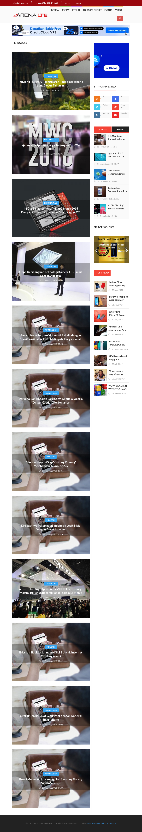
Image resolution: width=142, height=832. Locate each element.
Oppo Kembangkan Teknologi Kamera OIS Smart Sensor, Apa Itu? (51, 274)
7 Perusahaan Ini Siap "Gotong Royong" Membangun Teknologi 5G (51, 464)
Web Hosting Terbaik (95, 823)
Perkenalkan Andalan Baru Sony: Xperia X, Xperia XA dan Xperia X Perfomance (51, 401)
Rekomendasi (50, 140)
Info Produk (51, 330)
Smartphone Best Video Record (111, 246)
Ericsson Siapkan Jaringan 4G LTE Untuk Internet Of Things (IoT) (51, 655)
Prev (96, 250)
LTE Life (76, 10)
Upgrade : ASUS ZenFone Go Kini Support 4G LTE (115, 156)
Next (126, 250)
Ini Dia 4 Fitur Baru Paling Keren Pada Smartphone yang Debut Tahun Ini (50, 84)
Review (65, 10)
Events (108, 10)
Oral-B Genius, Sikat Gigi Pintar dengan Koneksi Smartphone (51, 718)
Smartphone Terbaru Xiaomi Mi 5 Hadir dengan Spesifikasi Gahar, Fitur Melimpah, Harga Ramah (51, 337)
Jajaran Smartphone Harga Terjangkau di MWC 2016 (51, 147)
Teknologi (50, 76)
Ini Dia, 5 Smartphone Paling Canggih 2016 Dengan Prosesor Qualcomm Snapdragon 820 (51, 211)
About (79, 3)
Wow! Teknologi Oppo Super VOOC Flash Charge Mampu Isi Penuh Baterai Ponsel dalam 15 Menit (50, 593)
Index (67, 3)
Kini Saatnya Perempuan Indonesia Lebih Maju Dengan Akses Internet (51, 528)
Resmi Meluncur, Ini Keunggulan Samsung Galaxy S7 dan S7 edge (51, 781)
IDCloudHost (111, 823)
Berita (55, 10)
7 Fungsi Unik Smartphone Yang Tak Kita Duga (117, 330)
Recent (120, 130)
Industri (51, 457)
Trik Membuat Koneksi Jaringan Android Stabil (116, 139)
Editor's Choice (92, 10)
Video (118, 10)
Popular (103, 130)
